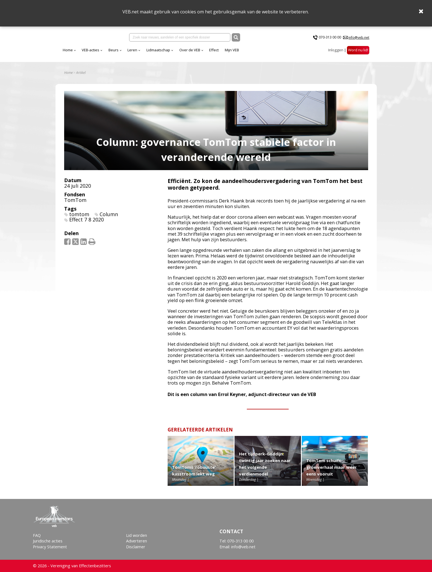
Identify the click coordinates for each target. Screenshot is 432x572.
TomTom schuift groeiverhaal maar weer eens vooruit (331, 467)
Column (109, 214)
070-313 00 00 (330, 37)
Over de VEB (189, 49)
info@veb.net (358, 37)
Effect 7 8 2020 (86, 219)
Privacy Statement (50, 546)
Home (68, 49)
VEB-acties (90, 49)
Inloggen (335, 49)
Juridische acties (47, 541)
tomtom (79, 214)
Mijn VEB (232, 49)
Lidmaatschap (158, 49)
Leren (132, 49)
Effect (214, 49)
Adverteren (136, 541)
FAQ (37, 535)
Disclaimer (135, 546)
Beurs (113, 49)
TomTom (75, 200)
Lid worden (136, 535)
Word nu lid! (358, 49)
